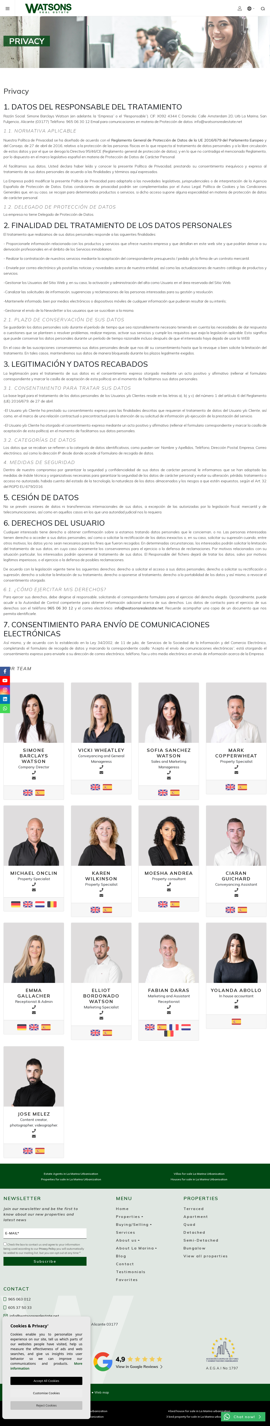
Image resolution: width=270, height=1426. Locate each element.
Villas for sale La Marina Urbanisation (199, 1173)
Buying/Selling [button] (132, 1224)
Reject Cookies (46, 1405)
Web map (101, 1392)
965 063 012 (17, 1299)
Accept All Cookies (46, 1380)
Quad (189, 1224)
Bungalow (194, 1248)
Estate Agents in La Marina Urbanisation (71, 1173)
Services (125, 1232)
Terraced (193, 1208)
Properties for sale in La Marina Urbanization (71, 1179)
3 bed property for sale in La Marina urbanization (199, 1416)
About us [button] (126, 1240)
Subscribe (45, 1261)
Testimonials (131, 1271)
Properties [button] (128, 1216)
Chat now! (242, 1417)
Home (122, 1208)
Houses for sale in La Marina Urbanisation (199, 1179)
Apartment (195, 1216)
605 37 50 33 (17, 1307)
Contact (125, 1264)
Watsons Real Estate (48, 8)
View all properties (205, 1256)
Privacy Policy (47, 1248)
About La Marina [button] (135, 1248)
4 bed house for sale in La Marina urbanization (199, 1411)
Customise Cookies (46, 1392)
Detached (194, 1232)
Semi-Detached (201, 1240)
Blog (121, 1256)
